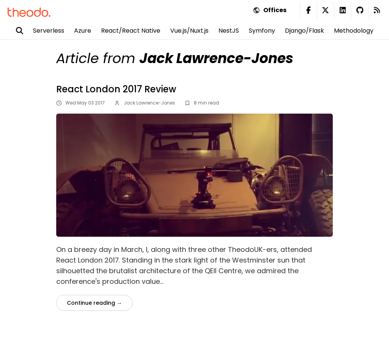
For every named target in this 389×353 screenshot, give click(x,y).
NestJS (228, 30)
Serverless (48, 30)
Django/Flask (304, 30)
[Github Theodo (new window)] (359, 10)
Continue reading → (94, 303)
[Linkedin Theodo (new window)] (342, 10)
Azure (82, 30)
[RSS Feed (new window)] (376, 10)
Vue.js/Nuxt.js (189, 30)
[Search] (24, 30)
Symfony (262, 30)
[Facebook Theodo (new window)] (308, 10)
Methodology (353, 30)
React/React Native (130, 30)
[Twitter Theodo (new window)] (325, 10)
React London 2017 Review (116, 89)
